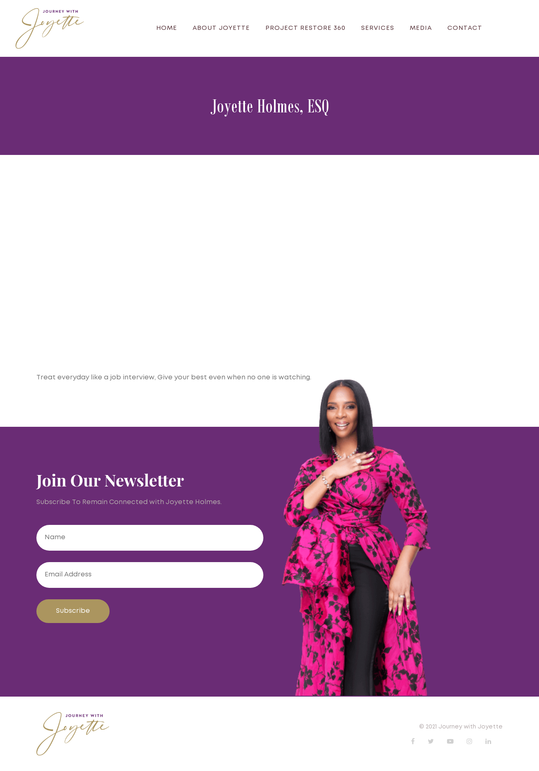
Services (377, 28)
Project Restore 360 (305, 28)
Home (166, 28)
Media (421, 28)
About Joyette (221, 28)
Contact (464, 28)
